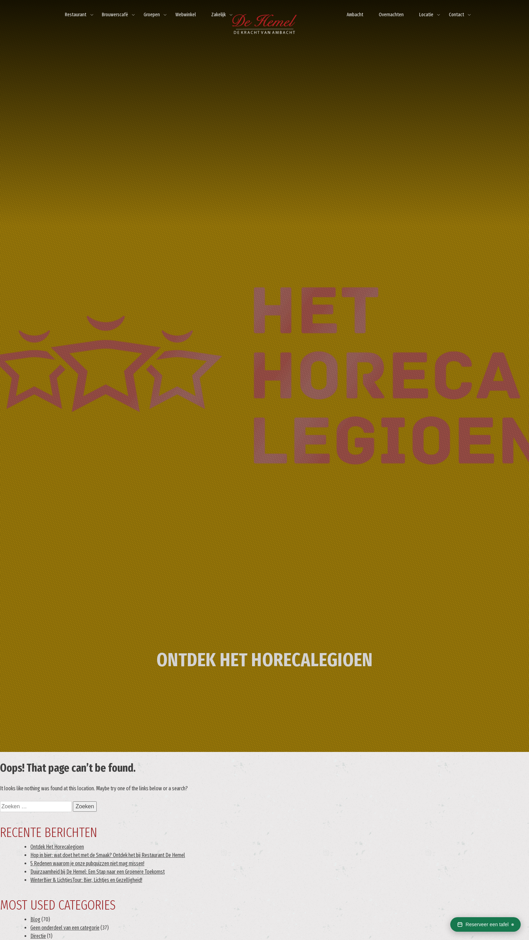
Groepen (152, 15)
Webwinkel (185, 15)
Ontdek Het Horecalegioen (57, 847)
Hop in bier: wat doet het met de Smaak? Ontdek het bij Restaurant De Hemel (107, 855)
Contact (456, 15)
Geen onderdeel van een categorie (64, 927)
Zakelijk (218, 15)
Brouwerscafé (115, 15)
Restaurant (75, 15)
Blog (35, 919)
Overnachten (391, 15)
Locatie (426, 15)
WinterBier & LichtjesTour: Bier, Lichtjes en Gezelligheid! (86, 880)
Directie (38, 936)
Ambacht (355, 15)
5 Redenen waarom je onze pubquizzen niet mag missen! (87, 863)
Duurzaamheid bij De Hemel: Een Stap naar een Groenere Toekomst (97, 871)
